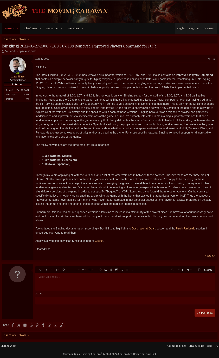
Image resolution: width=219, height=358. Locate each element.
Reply (211, 255)
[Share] (209, 59)
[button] (17, 28)
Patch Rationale (185, 228)
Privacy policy (193, 345)
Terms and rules (172, 345)
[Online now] (17, 73)
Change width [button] (11, 345)
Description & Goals (144, 228)
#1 (214, 58)
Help (207, 345)
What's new (30, 28)
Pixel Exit (150, 353)
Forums (10, 28)
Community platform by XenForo (98, 353)
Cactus (99, 240)
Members (73, 28)
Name (38, 293)
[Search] (209, 28)
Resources (52, 28)
